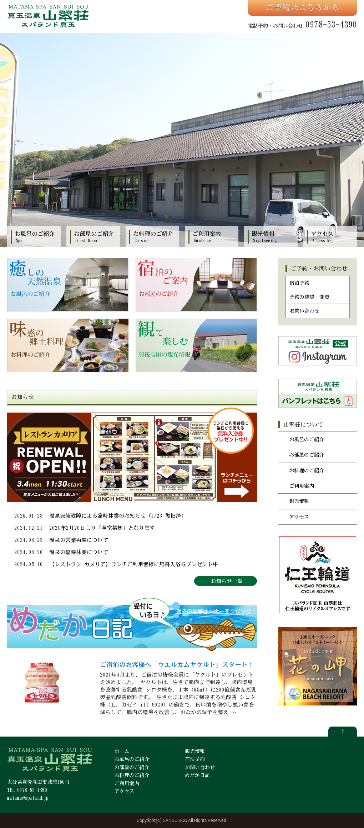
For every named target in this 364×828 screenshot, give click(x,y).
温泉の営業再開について (78, 540)
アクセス (299, 516)
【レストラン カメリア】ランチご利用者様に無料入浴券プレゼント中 (133, 564)
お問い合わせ (304, 310)
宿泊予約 (299, 282)
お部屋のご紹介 (306, 454)
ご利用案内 (301, 485)
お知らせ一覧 (227, 581)
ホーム (121, 751)
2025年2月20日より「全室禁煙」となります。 (104, 527)
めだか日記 (197, 775)
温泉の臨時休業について (78, 552)
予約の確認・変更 (309, 296)
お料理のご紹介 (306, 470)
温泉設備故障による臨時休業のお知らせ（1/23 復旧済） (118, 515)
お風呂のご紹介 (306, 439)
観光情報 (299, 501)
